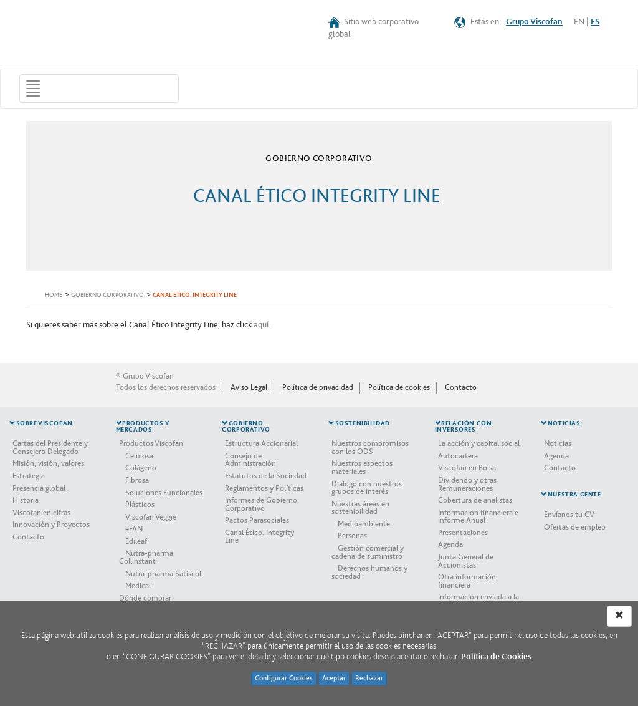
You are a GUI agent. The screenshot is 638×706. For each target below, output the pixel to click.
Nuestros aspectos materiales (362, 467)
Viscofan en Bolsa (467, 467)
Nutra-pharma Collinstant (146, 557)
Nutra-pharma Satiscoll (164, 573)
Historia (25, 500)
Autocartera (458, 456)
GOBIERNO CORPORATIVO (107, 295)
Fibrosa (137, 480)
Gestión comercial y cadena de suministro (367, 552)
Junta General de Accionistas (465, 561)
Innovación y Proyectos (51, 524)
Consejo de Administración (250, 460)
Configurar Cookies (284, 678)
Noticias (557, 443)
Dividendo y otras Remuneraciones (467, 484)
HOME (53, 295)
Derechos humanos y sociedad (369, 572)
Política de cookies (399, 387)
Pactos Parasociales (257, 520)
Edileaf (136, 541)
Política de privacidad (317, 387)
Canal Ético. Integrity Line (259, 536)
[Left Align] (619, 616)
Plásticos (140, 504)
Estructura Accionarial (261, 443)
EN (579, 22)
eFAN (134, 529)
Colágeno (140, 467)
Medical (138, 585)
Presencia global (38, 488)
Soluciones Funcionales (163, 492)
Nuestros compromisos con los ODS (370, 447)
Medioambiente (364, 524)
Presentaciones (463, 532)
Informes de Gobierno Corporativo (261, 504)
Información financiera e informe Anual (478, 516)
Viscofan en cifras (41, 512)
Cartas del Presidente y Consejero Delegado (50, 447)
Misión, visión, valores (48, 463)
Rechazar (369, 678)
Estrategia (28, 475)
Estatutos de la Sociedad (266, 475)
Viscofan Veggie (150, 517)
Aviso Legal (249, 387)
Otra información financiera (467, 581)
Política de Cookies (496, 657)
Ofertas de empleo (575, 527)
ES (595, 22)
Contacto (461, 387)
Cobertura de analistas (475, 500)
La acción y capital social (479, 443)
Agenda (450, 544)
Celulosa (139, 456)
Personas (352, 535)
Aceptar (334, 678)
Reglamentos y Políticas (264, 488)
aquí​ (261, 325)
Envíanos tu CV (569, 514)
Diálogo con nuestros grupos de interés (366, 488)
